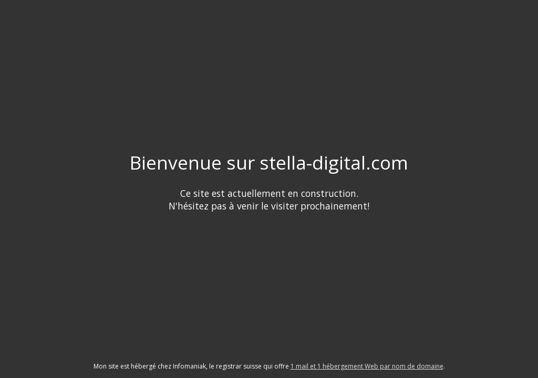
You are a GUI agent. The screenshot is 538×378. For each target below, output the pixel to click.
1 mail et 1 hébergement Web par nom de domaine (367, 366)
